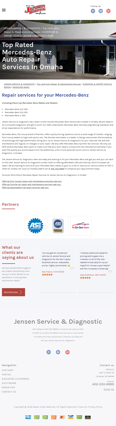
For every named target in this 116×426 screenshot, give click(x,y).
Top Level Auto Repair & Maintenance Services (59, 84)
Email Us (109, 389)
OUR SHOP (7, 370)
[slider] (47, 275)
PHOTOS (6, 374)
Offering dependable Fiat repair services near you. (25, 187)
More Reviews (13, 292)
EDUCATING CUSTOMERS (15, 378)
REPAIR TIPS (8, 387)
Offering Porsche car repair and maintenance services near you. (31, 184)
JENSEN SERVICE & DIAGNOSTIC (22, 28)
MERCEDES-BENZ (44, 35)
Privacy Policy (95, 407)
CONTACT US (9, 391)
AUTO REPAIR (9, 383)
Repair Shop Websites (44, 407)
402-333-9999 (57, 169)
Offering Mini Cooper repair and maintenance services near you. (32, 181)
